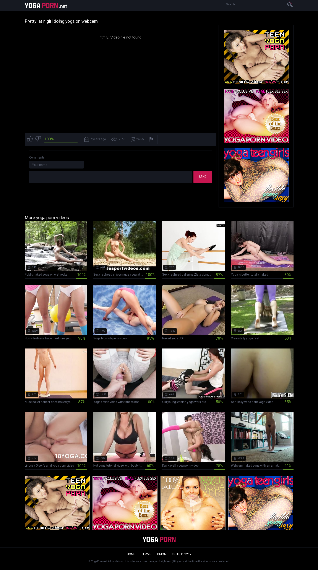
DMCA (161, 554)
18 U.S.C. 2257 (181, 554)
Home (131, 554)
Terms (146, 554)
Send (202, 176)
